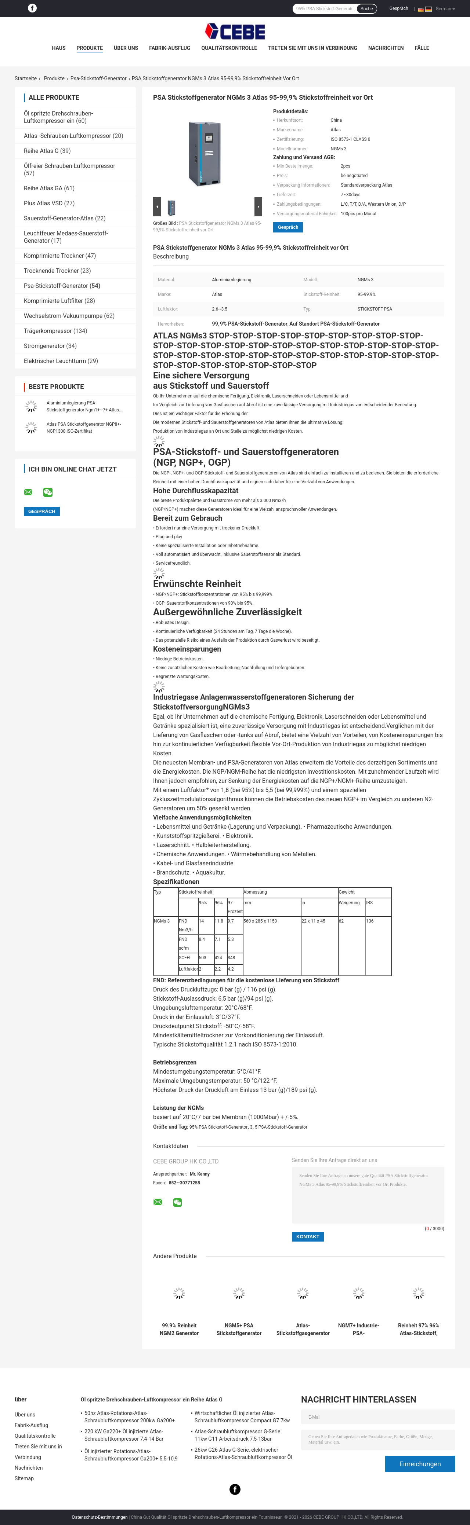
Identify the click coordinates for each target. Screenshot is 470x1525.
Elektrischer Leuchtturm (55, 361)
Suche (367, 8)
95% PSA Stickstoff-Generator (218, 1127)
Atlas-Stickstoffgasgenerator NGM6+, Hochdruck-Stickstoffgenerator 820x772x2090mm (303, 1330)
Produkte (90, 48)
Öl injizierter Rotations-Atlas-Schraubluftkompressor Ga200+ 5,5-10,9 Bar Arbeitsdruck (131, 1456)
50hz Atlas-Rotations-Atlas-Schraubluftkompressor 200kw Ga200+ (129, 1416)
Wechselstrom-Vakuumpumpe (63, 315)
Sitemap (24, 1478)
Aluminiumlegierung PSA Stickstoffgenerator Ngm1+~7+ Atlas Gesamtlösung (83, 409)
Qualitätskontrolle (229, 48)
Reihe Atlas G (41, 150)
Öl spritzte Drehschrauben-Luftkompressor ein (58, 117)
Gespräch (399, 8)
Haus (58, 48)
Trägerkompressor (48, 330)
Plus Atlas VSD (43, 203)
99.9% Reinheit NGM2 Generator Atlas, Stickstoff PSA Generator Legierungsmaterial (179, 1330)
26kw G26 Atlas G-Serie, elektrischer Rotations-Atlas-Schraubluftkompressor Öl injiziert (243, 1454)
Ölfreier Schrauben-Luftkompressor (69, 165)
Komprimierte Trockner (54, 255)
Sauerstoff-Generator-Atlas (59, 218)
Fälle (422, 48)
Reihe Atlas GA (43, 188)
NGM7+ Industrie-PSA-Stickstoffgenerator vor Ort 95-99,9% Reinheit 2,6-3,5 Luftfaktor (358, 1330)
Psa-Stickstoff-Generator (98, 78)
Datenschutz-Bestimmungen (100, 1517)
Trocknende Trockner (51, 270)
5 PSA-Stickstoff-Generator (281, 1127)
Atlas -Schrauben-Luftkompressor (67, 135)
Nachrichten (386, 48)
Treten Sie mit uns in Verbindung (312, 48)
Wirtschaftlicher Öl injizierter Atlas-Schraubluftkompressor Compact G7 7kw (242, 1416)
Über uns (126, 48)
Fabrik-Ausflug (169, 48)
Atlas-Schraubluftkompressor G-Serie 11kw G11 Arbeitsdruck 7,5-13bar (237, 1435)
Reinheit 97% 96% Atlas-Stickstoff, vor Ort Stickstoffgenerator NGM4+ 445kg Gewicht (418, 1330)
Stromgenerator (44, 345)
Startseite (26, 78)
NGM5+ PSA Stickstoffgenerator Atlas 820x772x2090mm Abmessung (239, 1330)
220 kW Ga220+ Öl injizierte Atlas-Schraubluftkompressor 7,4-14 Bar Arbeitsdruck (123, 1436)
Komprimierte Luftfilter (53, 300)
